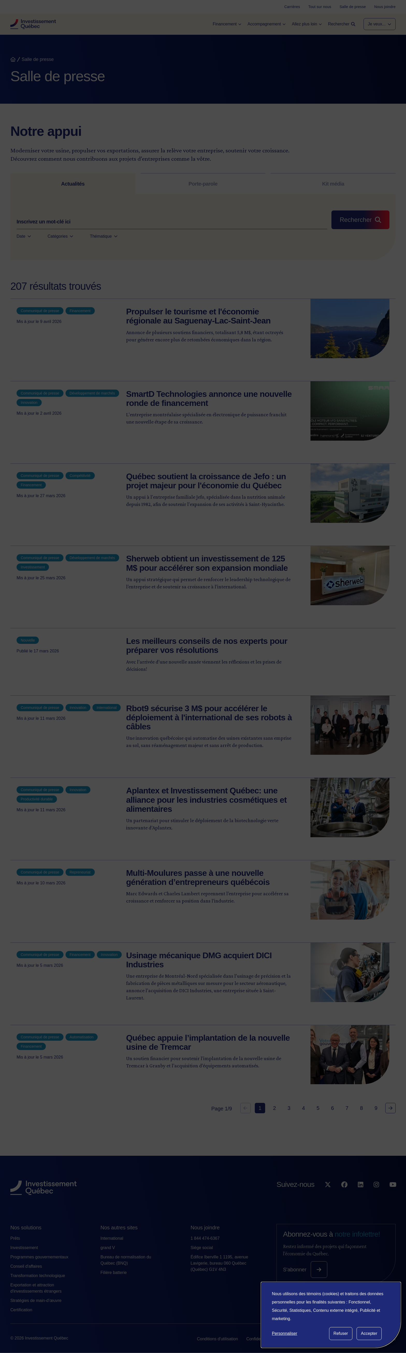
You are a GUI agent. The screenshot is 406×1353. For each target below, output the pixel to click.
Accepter (369, 1333)
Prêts (15, 1238)
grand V (107, 1247)
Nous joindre (205, 1227)
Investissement (24, 1247)
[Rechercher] (360, 219)
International (111, 1238)
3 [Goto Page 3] (288, 1108)
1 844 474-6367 (205, 1238)
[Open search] (341, 24)
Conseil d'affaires (26, 1266)
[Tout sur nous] (319, 6)
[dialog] (331, 1315)
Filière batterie (113, 1272)
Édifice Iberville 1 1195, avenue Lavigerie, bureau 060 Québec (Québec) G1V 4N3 (219, 1263)
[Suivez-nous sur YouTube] (392, 1195)
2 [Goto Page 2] (274, 1108)
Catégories (60, 236)
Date (24, 236)
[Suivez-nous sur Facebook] (344, 1195)
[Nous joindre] (385, 6)
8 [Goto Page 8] (361, 1108)
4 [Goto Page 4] (303, 1108)
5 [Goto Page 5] (317, 1108)
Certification (21, 1310)
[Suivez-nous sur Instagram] (376, 1195)
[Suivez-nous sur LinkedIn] (360, 1195)
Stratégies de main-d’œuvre (35, 1300)
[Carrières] (292, 6)
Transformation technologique (37, 1275)
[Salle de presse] (352, 6)
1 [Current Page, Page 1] (259, 1108)
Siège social (202, 1247)
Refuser (341, 1333)
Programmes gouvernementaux (39, 1257)
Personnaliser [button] (284, 1333)
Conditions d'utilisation (217, 1339)
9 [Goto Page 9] (375, 1108)
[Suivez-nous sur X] (328, 1195)
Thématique (104, 236)
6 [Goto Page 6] (332, 1108)
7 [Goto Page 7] (346, 1108)
